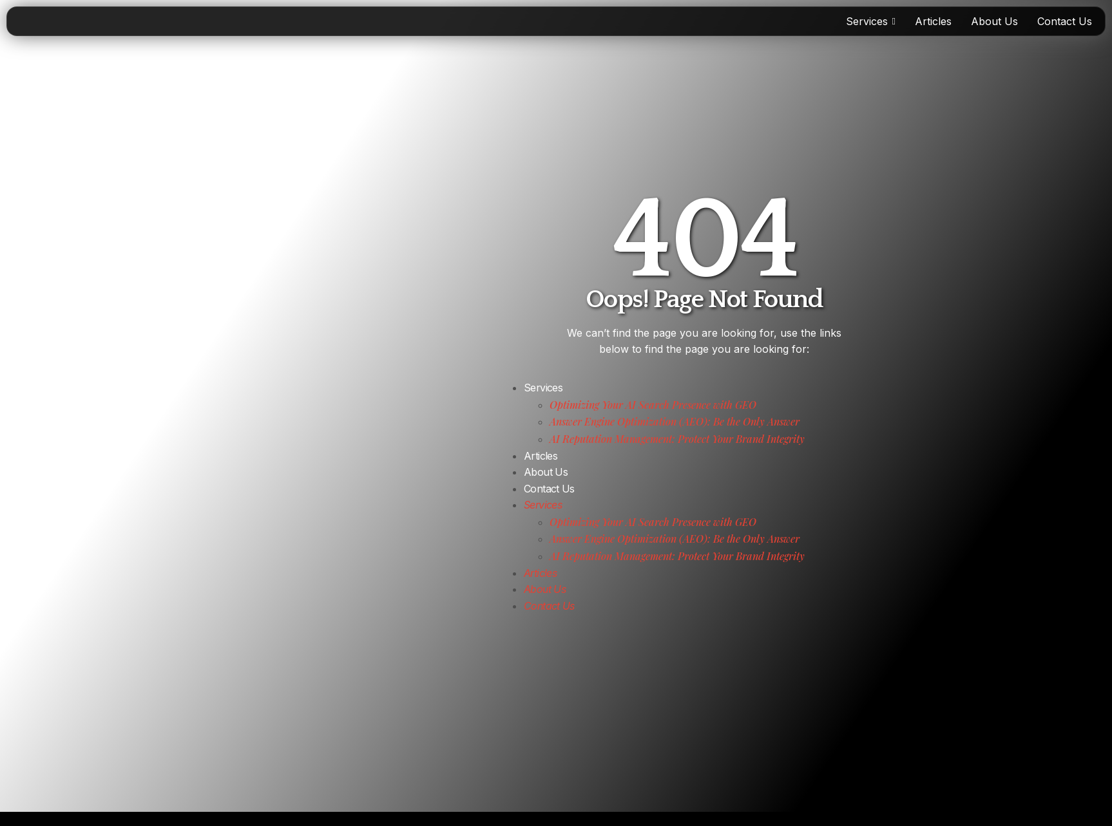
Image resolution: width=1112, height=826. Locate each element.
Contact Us (549, 488)
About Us (546, 471)
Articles (540, 455)
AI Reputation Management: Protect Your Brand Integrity (677, 439)
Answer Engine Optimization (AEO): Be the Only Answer (675, 421)
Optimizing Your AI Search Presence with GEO (653, 404)
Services (543, 387)
